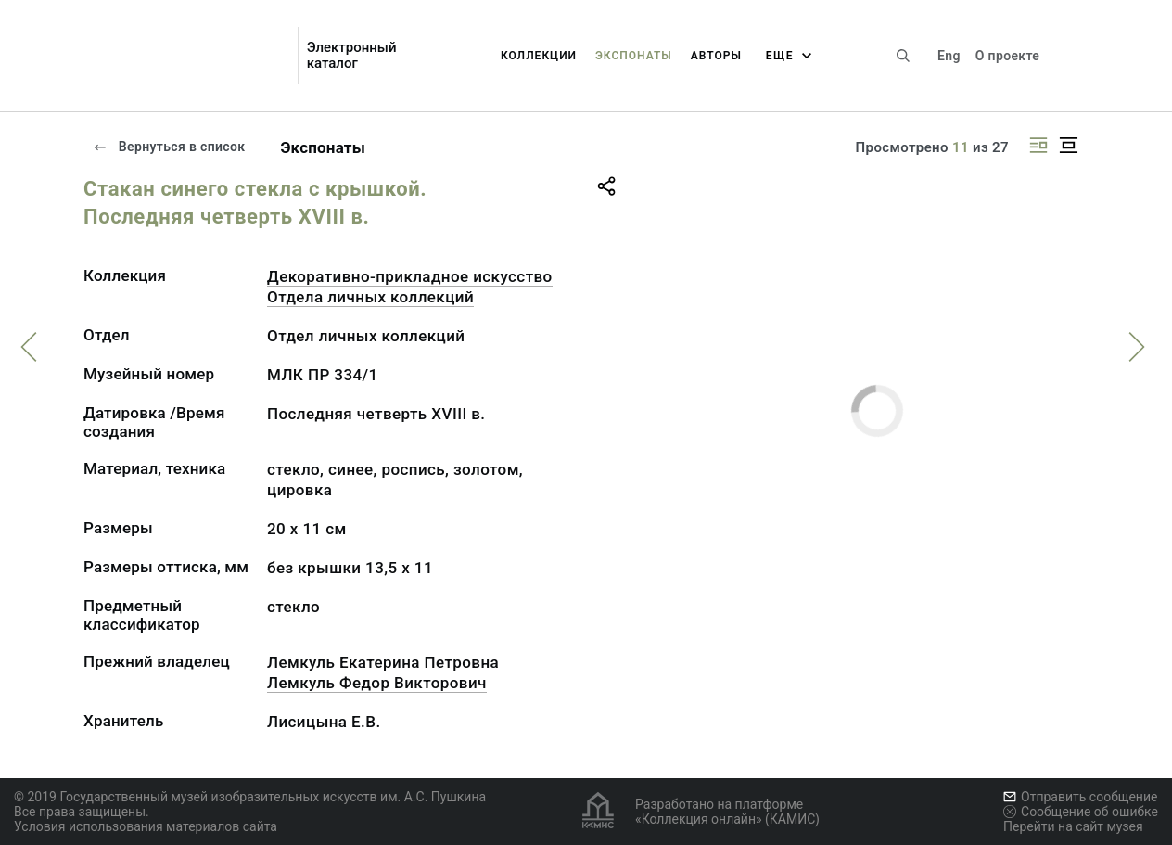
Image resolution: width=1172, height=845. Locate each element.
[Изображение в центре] (1068, 145)
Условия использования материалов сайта (145, 826)
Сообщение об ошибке (1080, 811)
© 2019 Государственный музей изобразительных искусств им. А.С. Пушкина (250, 796)
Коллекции (539, 55)
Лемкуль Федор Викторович (377, 682)
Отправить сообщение (1080, 796)
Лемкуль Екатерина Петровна (383, 662)
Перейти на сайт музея (1073, 826)
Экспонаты (633, 55)
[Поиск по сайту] (903, 56)
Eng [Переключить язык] (949, 55)
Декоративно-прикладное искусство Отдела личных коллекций (410, 286)
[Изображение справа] (1038, 145)
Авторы (716, 55)
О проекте (1007, 55)
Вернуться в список (169, 146)
